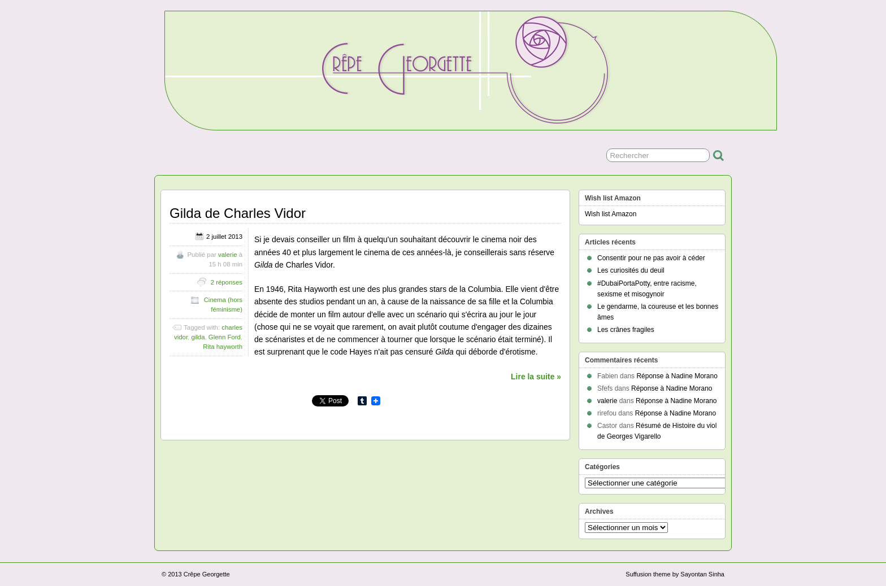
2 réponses (226, 282)
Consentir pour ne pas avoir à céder (651, 258)
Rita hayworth (222, 346)
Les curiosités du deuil (630, 270)
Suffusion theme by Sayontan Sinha (675, 574)
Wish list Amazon (610, 214)
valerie (227, 254)
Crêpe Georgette (207, 574)
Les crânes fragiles (625, 330)
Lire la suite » (536, 376)
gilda (198, 337)
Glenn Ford (225, 337)
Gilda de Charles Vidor (238, 213)
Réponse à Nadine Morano (676, 376)
